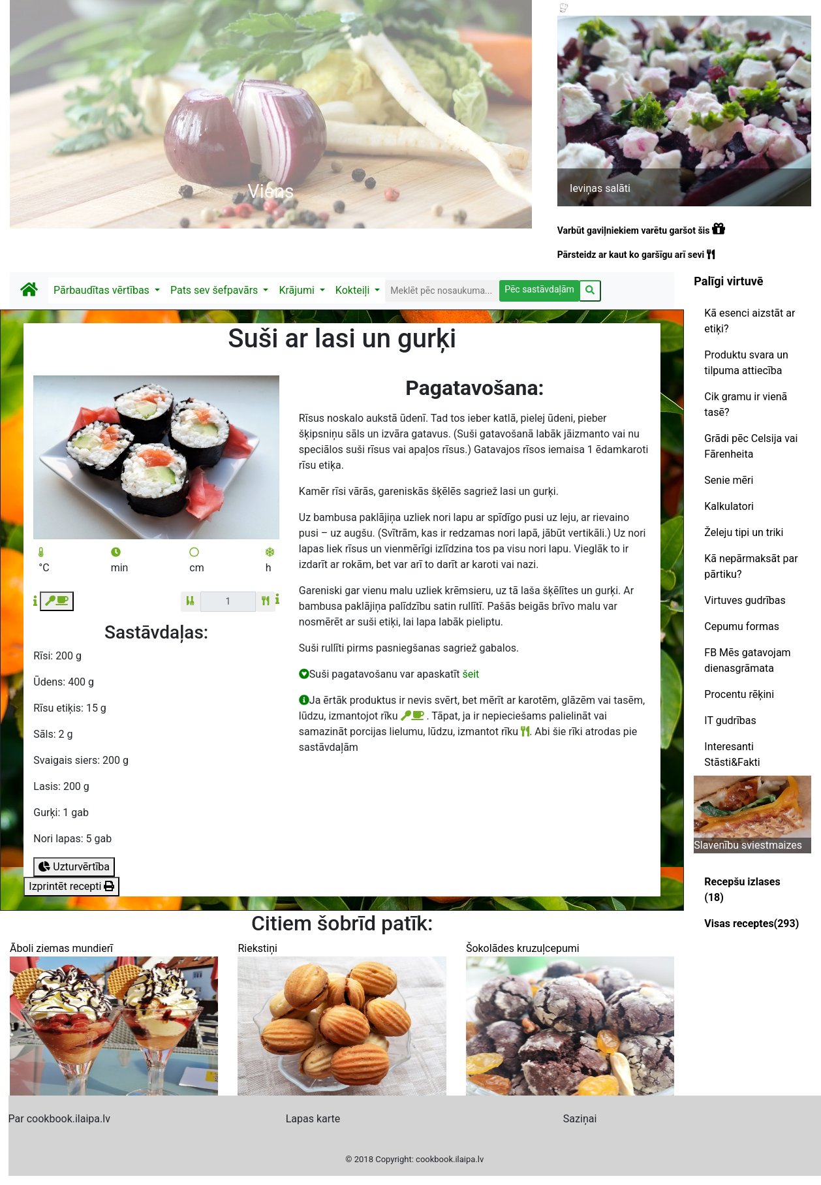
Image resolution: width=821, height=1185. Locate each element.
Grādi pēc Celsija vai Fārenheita (751, 446)
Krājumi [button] (298, 290)
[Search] (442, 291)
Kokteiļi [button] (353, 290)
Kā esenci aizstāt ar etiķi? (749, 321)
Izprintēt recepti (71, 886)
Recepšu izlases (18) (742, 890)
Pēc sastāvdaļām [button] (539, 289)
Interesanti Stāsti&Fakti (732, 754)
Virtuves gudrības (744, 600)
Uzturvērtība (74, 867)
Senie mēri (728, 480)
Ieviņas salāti (600, 188)
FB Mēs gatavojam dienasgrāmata (747, 660)
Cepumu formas (741, 626)
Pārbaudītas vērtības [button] (103, 290)
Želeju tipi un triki (743, 532)
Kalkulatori (729, 506)
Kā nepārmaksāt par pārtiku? (751, 566)
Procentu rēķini (739, 694)
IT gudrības (730, 720)
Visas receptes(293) (751, 923)
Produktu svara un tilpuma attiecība (746, 363)
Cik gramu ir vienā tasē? (745, 404)
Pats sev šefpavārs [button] (215, 290)
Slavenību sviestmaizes (748, 845)
